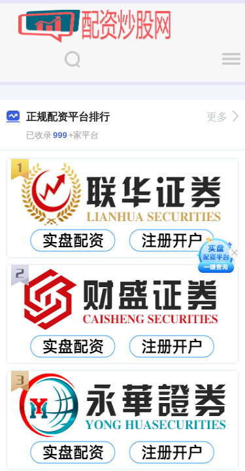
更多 (222, 116)
